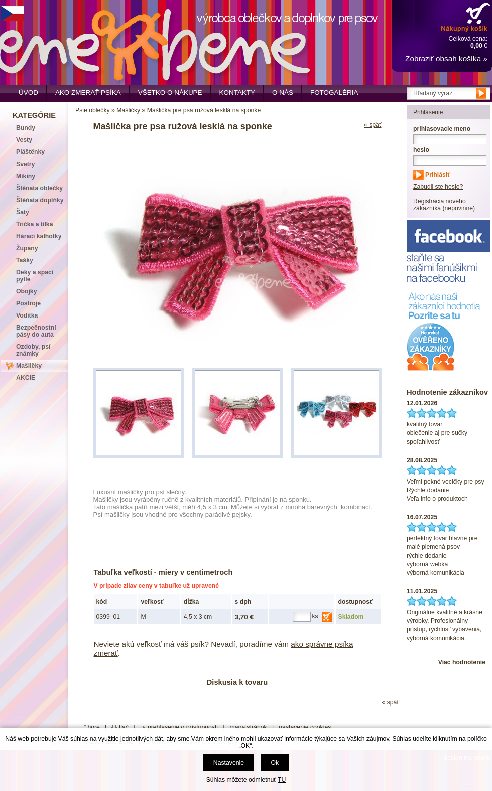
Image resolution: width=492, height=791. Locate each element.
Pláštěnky (30, 151)
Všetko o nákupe (170, 92)
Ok (275, 762)
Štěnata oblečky (39, 188)
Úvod (28, 92)
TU (282, 779)
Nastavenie (228, 762)
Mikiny (25, 176)
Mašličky (128, 110)
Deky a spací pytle (34, 276)
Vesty (24, 139)
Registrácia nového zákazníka (439, 205)
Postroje (28, 303)
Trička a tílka (34, 224)
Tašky (24, 260)
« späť (373, 124)
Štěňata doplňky (40, 200)
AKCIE (25, 377)
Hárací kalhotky (38, 236)
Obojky (26, 291)
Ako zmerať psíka (88, 92)
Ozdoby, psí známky (33, 350)
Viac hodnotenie (461, 662)
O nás (282, 92)
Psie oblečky (92, 110)
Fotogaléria (334, 92)
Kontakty (237, 92)
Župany (27, 248)
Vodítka (27, 315)
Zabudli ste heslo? (438, 186)
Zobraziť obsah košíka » (446, 58)
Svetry (25, 164)
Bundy (25, 127)
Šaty (22, 212)
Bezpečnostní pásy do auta (36, 331)
